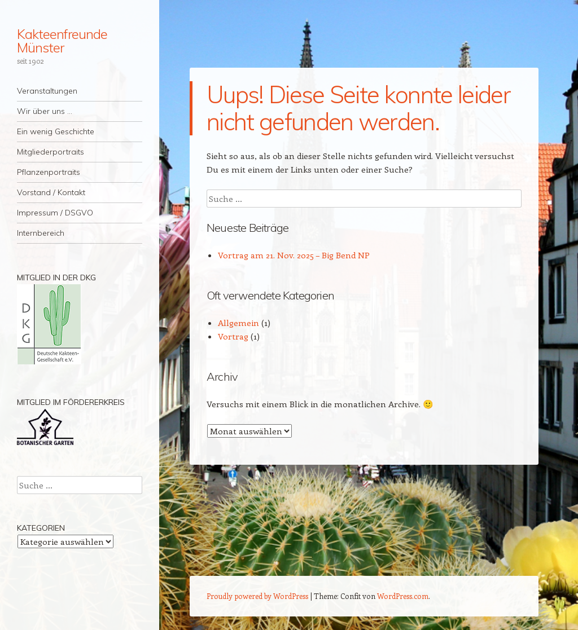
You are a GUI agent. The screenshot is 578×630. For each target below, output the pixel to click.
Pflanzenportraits (48, 172)
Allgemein (238, 322)
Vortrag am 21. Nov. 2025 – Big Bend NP (294, 255)
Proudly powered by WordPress (257, 596)
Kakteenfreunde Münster (62, 40)
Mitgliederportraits (50, 152)
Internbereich (40, 233)
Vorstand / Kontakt (51, 192)
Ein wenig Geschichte (55, 131)
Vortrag (233, 336)
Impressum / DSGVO (55, 213)
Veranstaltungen (47, 91)
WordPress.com (402, 596)
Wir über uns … (44, 111)
